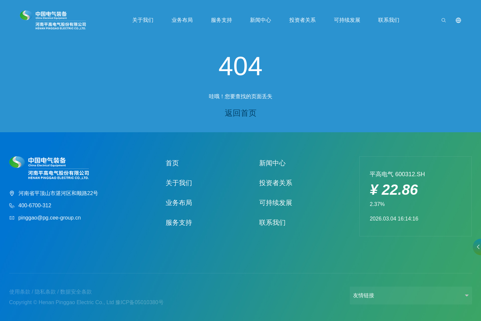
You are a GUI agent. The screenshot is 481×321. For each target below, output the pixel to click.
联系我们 (388, 20)
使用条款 (19, 292)
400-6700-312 (30, 206)
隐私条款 (45, 292)
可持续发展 (347, 20)
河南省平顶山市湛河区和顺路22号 (54, 193)
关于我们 (142, 20)
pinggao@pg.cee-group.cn (45, 218)
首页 (172, 163)
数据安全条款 (76, 292)
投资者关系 (302, 20)
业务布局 (182, 20)
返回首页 (241, 112)
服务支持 (221, 20)
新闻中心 (260, 20)
